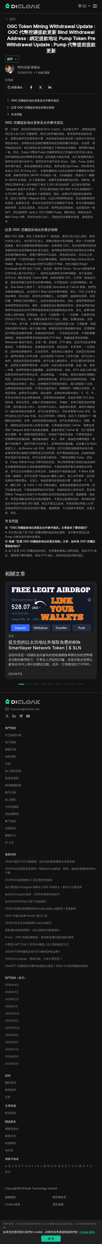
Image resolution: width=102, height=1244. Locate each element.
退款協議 (58, 1204)
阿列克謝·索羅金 (29, 67)
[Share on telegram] (21, 716)
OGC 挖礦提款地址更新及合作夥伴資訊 (35, 100)
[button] (84, 6)
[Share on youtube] (28, 716)
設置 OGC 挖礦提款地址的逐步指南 (32, 107)
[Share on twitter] (7, 716)
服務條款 (10, 1197)
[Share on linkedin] (14, 716)
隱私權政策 (59, 1197)
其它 (8, 1171)
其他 (11, 635)
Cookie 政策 (12, 1204)
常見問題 (16, 114)
